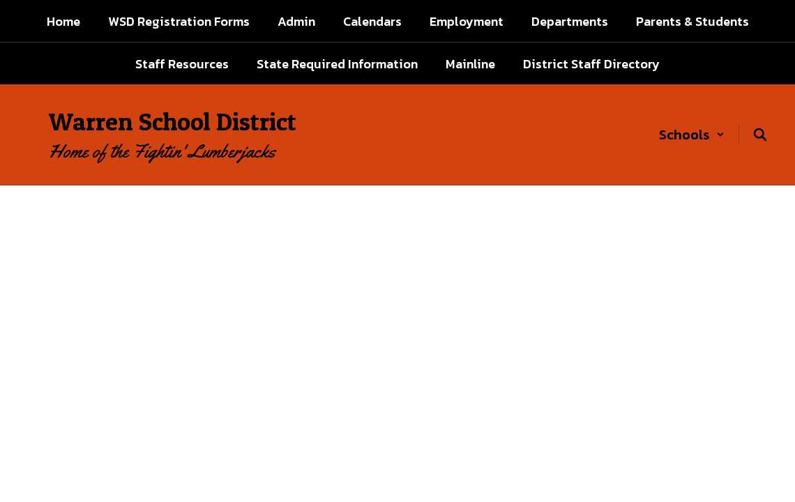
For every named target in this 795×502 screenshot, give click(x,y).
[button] (692, 134)
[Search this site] (760, 135)
